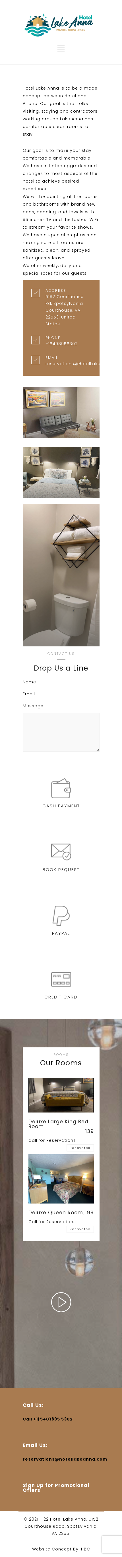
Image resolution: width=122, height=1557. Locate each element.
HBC (85, 1549)
